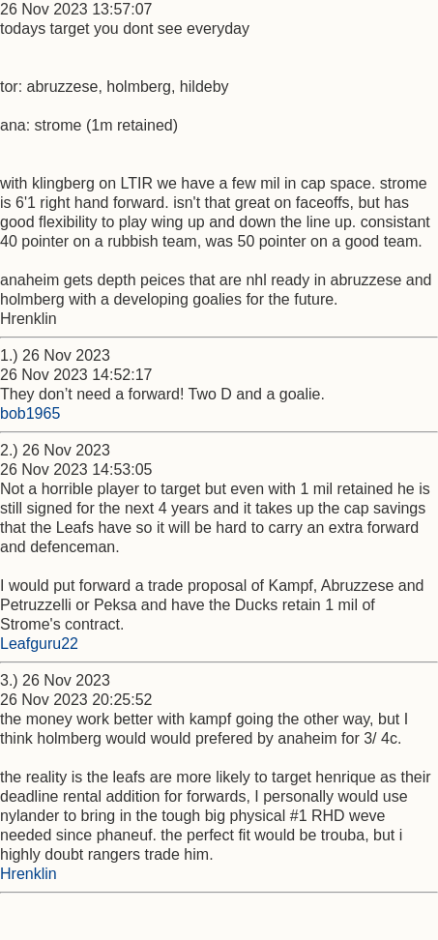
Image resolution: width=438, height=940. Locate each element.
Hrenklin (28, 874)
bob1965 (30, 413)
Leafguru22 (39, 643)
